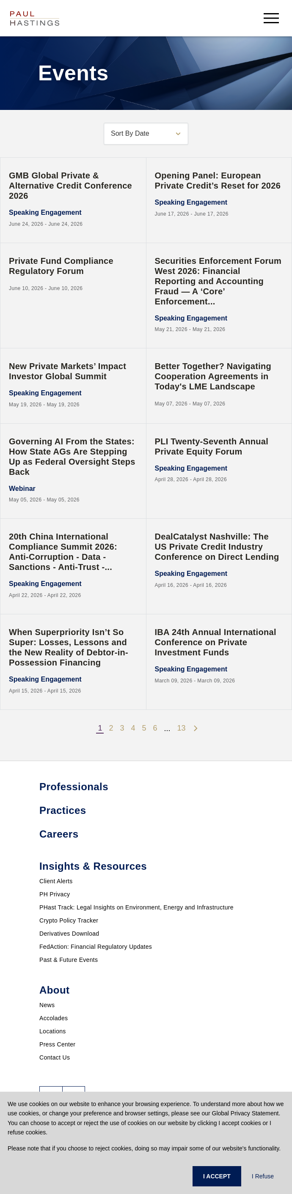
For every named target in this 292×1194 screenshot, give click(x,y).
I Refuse (263, 1176)
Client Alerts (56, 881)
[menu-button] (271, 18)
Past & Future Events (68, 959)
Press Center (57, 1044)
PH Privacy (54, 894)
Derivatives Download (69, 933)
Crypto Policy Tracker (68, 920)
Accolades (53, 1018)
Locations (52, 1031)
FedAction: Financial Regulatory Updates (95, 946)
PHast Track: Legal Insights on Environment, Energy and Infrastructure (136, 907)
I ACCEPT (217, 1176)
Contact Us (54, 1057)
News (47, 1005)
